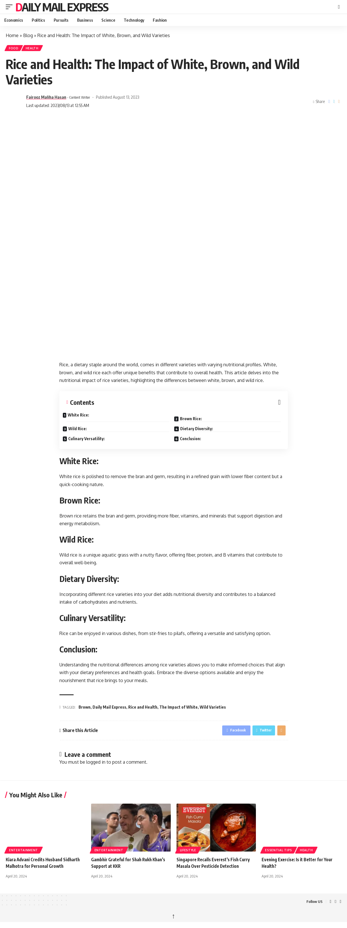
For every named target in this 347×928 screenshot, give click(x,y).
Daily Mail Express (61, 7)
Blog (28, 35)
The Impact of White (178, 709)
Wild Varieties (213, 709)
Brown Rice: (195, 419)
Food (15, 49)
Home (12, 35)
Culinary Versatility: (90, 438)
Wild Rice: (81, 428)
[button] (10, 7)
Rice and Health (142, 709)
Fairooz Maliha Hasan (46, 99)
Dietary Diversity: (200, 428)
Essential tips (278, 853)
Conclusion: (194, 438)
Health (37, 49)
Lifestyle (188, 853)
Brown (85, 709)
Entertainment (23, 853)
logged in (95, 765)
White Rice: (82, 417)
